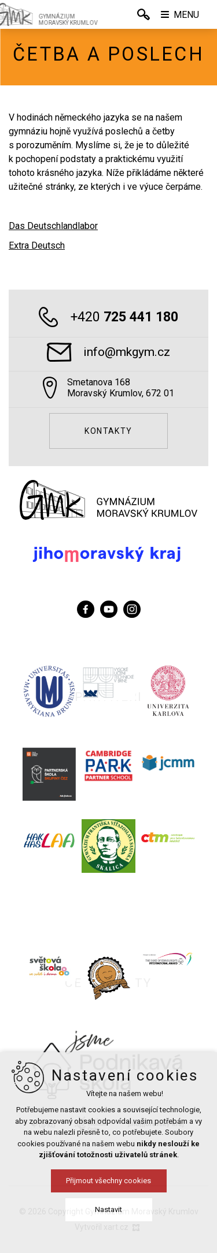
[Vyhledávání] (143, 14)
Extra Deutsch (37, 245)
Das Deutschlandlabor (53, 225)
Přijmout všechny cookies (108, 1222)
